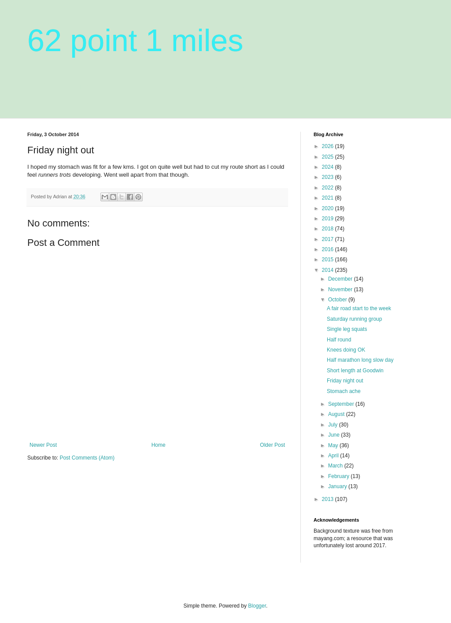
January (338, 486)
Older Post (272, 445)
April (334, 455)
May (334, 445)
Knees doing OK (346, 350)
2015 (328, 259)
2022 (328, 188)
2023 (328, 177)
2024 (328, 167)
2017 (328, 239)
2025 (328, 157)
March (336, 466)
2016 (328, 249)
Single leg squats (347, 329)
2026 (328, 146)
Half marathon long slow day (360, 360)
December (341, 279)
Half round (339, 340)
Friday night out (345, 381)
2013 (328, 499)
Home (159, 445)
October (338, 300)
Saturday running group (354, 319)
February (339, 476)
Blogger (257, 606)
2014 (328, 270)
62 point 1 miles (135, 40)
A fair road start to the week (359, 308)
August (337, 414)
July (333, 425)
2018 (328, 229)
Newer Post (43, 445)
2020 (328, 208)
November (341, 289)
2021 (328, 198)
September (341, 404)
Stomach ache (344, 391)
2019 (328, 218)
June (334, 435)
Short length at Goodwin (355, 370)
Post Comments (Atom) (87, 458)
